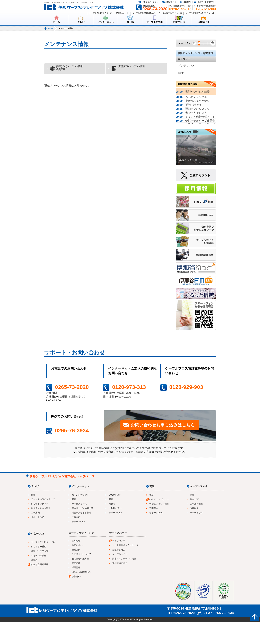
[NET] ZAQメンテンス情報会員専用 (66, 68)
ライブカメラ (118, 540)
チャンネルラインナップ (43, 499)
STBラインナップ (39, 504)
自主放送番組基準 (39, 564)
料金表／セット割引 (41, 508)
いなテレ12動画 (38, 555)
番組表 (34, 560)
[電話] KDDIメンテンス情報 (128, 68)
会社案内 (186, 2)
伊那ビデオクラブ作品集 (195, 121)
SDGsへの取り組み (81, 572)
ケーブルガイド (119, 554)
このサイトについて (206, 2)
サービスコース (79, 504)
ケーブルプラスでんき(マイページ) (199, 13)
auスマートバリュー (159, 499)
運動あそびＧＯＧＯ (193, 109)
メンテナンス (186, 65)
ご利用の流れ (115, 508)
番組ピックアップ (39, 551)
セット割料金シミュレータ (125, 545)
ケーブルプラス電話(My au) (144, 13)
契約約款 (76, 563)
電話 (151, 486)
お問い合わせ (170, 2)
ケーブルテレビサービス (43, 542)
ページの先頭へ (254, 616)
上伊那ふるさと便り (193, 101)
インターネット (105, 22)
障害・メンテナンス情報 (124, 558)
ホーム (56, 22)
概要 (33, 495)
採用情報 (76, 567)
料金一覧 (194, 499)
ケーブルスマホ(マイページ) (170, 13)
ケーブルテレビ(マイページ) (100, 13)
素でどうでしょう (191, 113)
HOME (50, 28)
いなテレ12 (179, 22)
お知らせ (76, 540)
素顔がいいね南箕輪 (193, 91)
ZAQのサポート (122, 13)
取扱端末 (194, 508)
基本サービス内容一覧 (82, 508)
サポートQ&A (37, 517)
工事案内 (35, 512)
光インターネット (80, 495)
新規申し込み (118, 549)
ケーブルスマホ (154, 22)
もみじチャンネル (191, 97)
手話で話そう (189, 105)
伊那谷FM (203, 22)
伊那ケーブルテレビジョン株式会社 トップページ (62, 476)
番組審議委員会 (119, 563)
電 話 (130, 22)
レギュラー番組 (38, 546)
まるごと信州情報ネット (195, 117)
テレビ (80, 22)
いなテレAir (114, 495)
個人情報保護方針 (80, 558)
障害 (181, 73)
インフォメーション (150, 2)
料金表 (112, 504)
